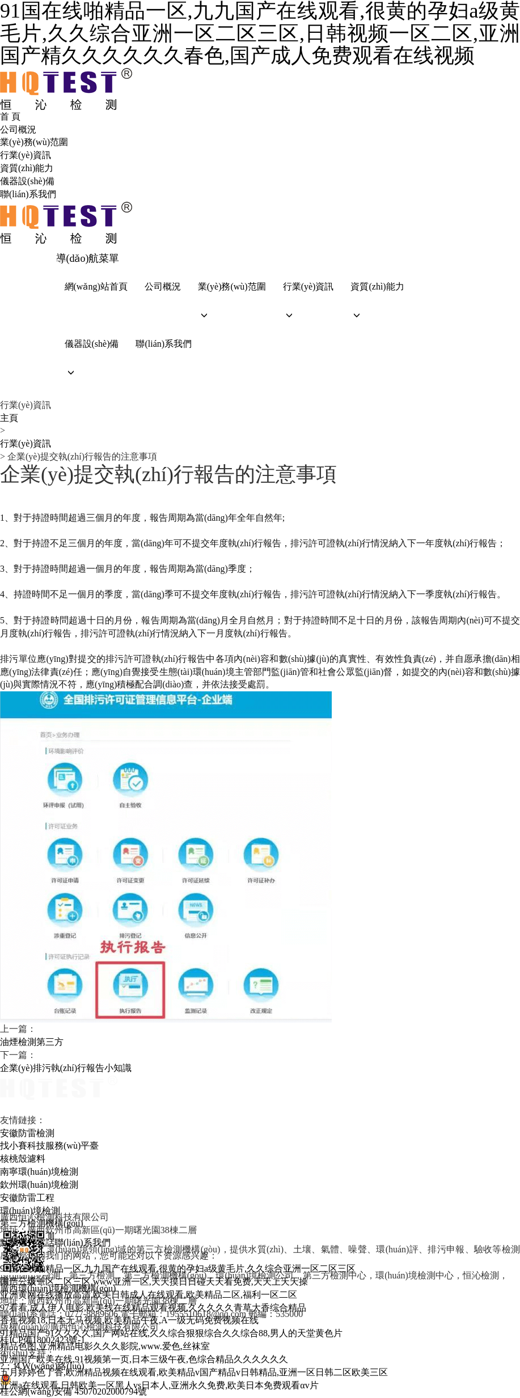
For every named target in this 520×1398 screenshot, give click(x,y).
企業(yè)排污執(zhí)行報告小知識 (66, 1068)
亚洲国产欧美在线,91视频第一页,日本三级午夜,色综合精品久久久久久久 (144, 1359)
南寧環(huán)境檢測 (39, 1171)
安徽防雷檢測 (27, 1133)
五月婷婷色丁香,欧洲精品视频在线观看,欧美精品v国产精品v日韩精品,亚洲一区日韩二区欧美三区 (194, 1372)
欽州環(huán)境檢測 (39, 1184)
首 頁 (10, 116)
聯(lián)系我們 (28, 194)
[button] (231, 315)
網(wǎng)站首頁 (96, 286)
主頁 (9, 418)
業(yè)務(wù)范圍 (34, 142)
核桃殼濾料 (22, 1158)
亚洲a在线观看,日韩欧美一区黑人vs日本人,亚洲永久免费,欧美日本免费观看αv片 (159, 1385)
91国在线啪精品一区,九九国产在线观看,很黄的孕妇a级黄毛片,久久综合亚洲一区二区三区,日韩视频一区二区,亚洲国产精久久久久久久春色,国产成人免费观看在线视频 (260, 33)
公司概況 (18, 129)
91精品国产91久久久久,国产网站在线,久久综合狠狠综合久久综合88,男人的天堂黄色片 (171, 1333)
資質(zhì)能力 (26, 168)
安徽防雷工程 (27, 1197)
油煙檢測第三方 (32, 1042)
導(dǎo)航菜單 (88, 258)
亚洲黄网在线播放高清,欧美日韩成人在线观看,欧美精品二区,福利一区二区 (148, 1294)
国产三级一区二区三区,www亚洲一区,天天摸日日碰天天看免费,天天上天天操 (154, 1281)
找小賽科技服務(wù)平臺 (49, 1145)
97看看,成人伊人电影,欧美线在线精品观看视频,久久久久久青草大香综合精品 (153, 1307)
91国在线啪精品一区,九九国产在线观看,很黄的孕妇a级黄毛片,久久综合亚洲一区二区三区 (178, 1268)
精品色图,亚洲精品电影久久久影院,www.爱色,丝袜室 (105, 1346)
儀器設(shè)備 (27, 181)
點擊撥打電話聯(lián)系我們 (55, 1242)
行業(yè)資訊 (25, 155)
